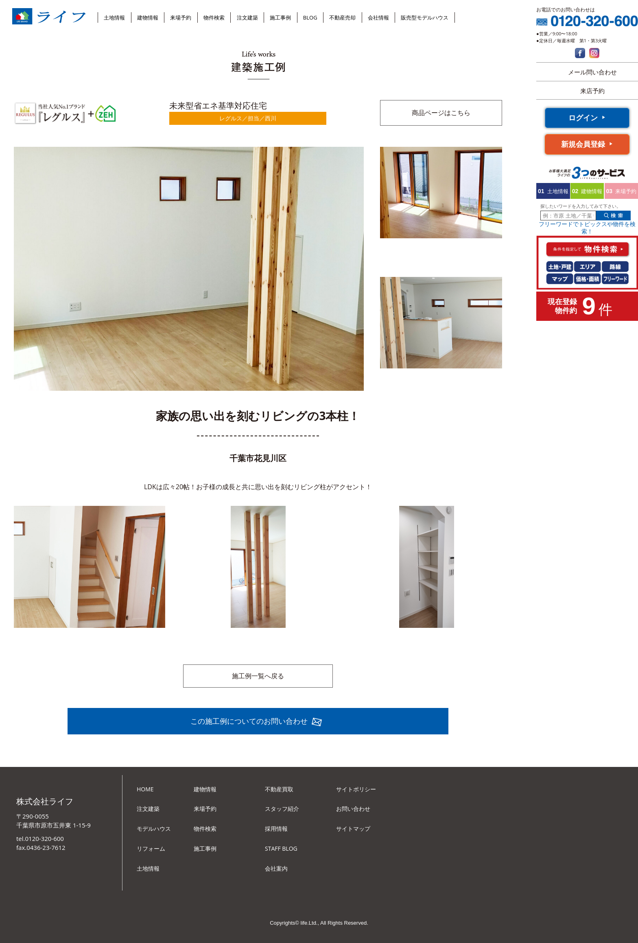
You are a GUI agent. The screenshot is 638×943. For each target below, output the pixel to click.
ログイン (583, 117)
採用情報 (276, 828)
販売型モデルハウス (424, 17)
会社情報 (378, 17)
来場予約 (180, 17)
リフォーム (151, 848)
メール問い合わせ (592, 72)
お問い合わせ (353, 808)
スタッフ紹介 (282, 808)
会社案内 (276, 868)
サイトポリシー (356, 789)
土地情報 (114, 17)
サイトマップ (353, 828)
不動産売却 (342, 17)
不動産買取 (279, 789)
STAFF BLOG (281, 848)
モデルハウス (154, 828)
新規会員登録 (583, 144)
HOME (145, 789)
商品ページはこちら (441, 112)
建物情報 (147, 17)
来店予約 (592, 91)
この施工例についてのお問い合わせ (249, 721)
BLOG (310, 17)
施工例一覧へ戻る (258, 675)
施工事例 (280, 17)
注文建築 (247, 17)
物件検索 (214, 17)
